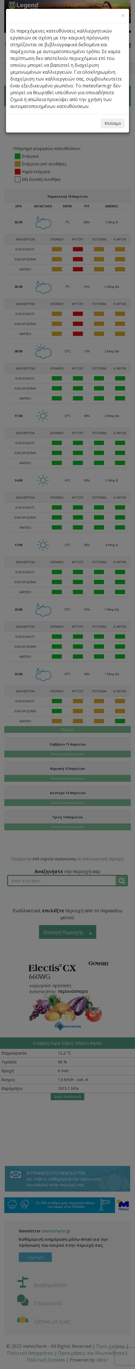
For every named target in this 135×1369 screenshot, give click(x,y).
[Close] (123, 16)
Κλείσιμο (113, 123)
